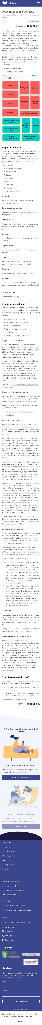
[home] (4, 3)
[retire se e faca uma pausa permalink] (29, 392)
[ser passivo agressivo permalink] (23, 208)
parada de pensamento (11, 631)
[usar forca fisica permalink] (18, 292)
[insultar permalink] (10, 278)
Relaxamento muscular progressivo (20, 412)
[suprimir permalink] (10, 196)
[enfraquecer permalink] (14, 219)
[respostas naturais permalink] (22, 147)
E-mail (5, 993)
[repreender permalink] (14, 245)
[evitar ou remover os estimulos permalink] (32, 636)
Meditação (10, 415)
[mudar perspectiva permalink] (20, 420)
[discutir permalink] (10, 234)
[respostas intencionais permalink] (27, 304)
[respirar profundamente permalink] (26, 340)
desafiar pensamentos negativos (15, 519)
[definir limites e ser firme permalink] (27, 529)
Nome (4, 985)
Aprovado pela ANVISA (21, 1009)
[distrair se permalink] (12, 610)
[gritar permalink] (8, 257)
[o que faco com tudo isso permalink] (30, 677)
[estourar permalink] (11, 269)
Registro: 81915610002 (21, 1011)
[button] (28, 26)
